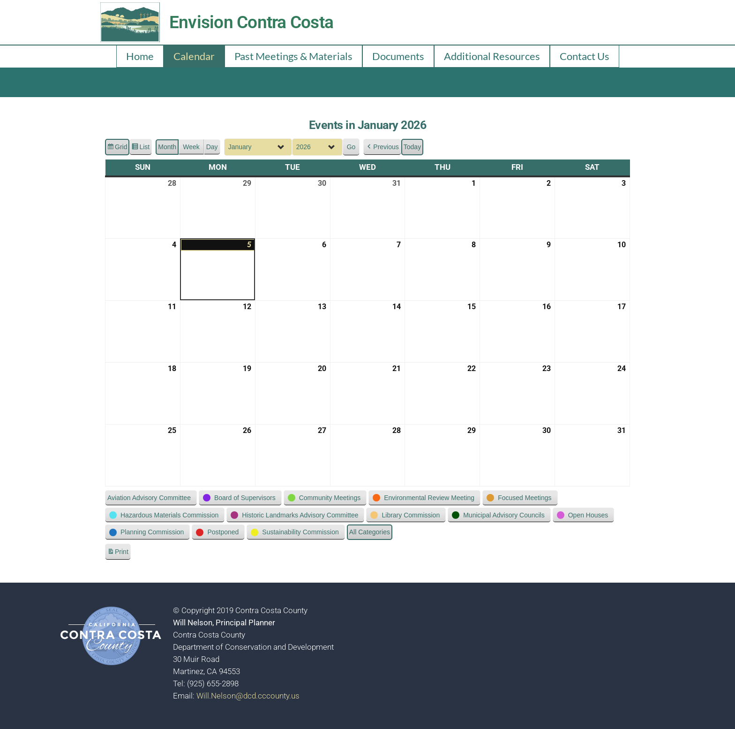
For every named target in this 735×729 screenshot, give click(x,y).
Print (117, 553)
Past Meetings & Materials (293, 56)
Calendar (194, 56)
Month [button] (167, 147)
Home (140, 56)
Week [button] (191, 147)
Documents (398, 56)
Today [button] (412, 147)
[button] (382, 147)
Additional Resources (492, 56)
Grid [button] (117, 148)
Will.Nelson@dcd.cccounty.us (248, 695)
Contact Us (584, 56)
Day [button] (212, 147)
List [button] (140, 148)
